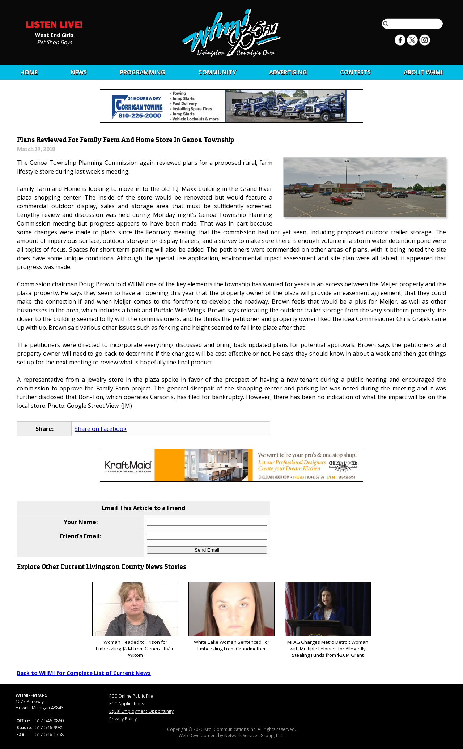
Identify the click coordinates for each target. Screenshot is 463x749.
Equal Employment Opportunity (141, 711)
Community (217, 72)
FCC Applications (126, 704)
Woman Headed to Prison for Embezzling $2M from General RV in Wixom (135, 620)
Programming (142, 72)
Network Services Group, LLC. (254, 735)
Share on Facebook (101, 429)
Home (29, 72)
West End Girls (54, 34)
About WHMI (423, 72)
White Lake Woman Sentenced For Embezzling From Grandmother (231, 617)
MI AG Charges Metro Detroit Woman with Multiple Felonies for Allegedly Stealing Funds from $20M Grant (327, 620)
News (79, 72)
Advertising (288, 72)
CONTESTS (355, 72)
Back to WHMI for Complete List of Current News (84, 672)
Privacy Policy (123, 719)
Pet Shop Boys (54, 41)
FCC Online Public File (131, 696)
